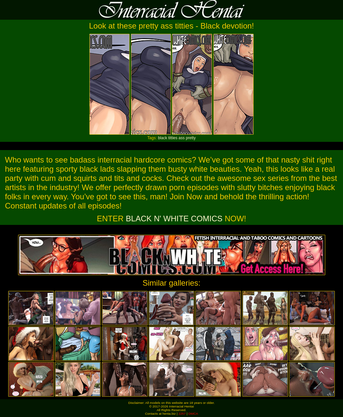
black (162, 138)
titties (172, 138)
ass (182, 138)
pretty (191, 138)
